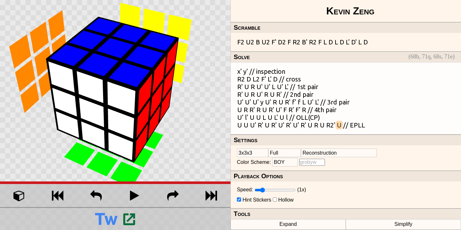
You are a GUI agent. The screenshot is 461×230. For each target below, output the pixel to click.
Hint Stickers (256, 200)
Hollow (286, 200)
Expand (288, 224)
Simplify (403, 224)
